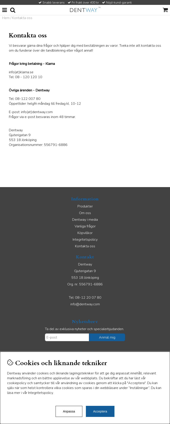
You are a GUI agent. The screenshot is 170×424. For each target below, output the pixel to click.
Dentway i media (85, 219)
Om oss (85, 213)
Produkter (85, 206)
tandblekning (56, 50)
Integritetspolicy (85, 239)
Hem (6, 17)
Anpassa (69, 411)
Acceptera (100, 411)
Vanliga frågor (85, 226)
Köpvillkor (85, 232)
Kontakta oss (85, 246)
